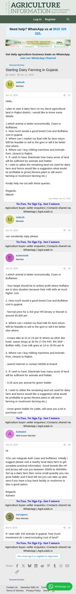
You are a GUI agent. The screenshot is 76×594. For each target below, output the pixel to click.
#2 (69, 230)
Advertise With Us (29, 587)
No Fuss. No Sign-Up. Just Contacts (38, 203)
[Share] (64, 95)
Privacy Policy (33, 590)
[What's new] (60, 19)
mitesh (12, 74)
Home (46, 590)
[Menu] (8, 19)
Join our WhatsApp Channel (38, 58)
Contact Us (12, 587)
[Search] (67, 19)
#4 (69, 445)
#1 (69, 95)
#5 (69, 527)
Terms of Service (15, 590)
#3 (69, 268)
